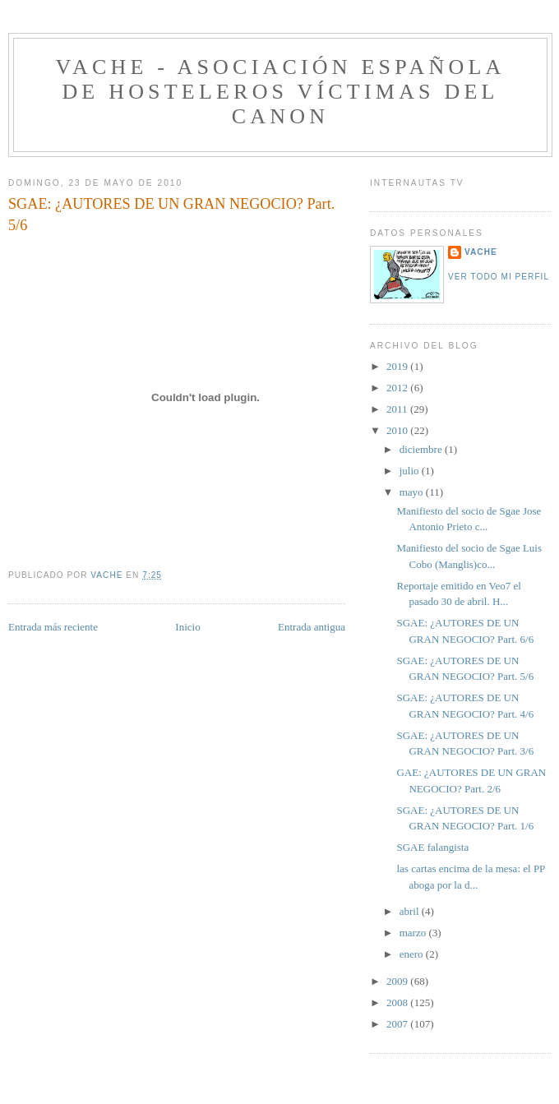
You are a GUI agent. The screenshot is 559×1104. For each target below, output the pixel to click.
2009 (398, 981)
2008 (398, 1002)
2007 (398, 1024)
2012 (398, 387)
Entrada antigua (311, 627)
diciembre (422, 449)
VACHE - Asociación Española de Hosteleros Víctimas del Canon (280, 91)
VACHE (480, 251)
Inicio (187, 627)
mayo (413, 492)
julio (411, 470)
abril (411, 911)
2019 (398, 366)
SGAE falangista (432, 847)
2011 (398, 409)
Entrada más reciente (53, 627)
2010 (398, 430)
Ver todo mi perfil (498, 276)
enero (413, 954)
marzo (414, 932)
